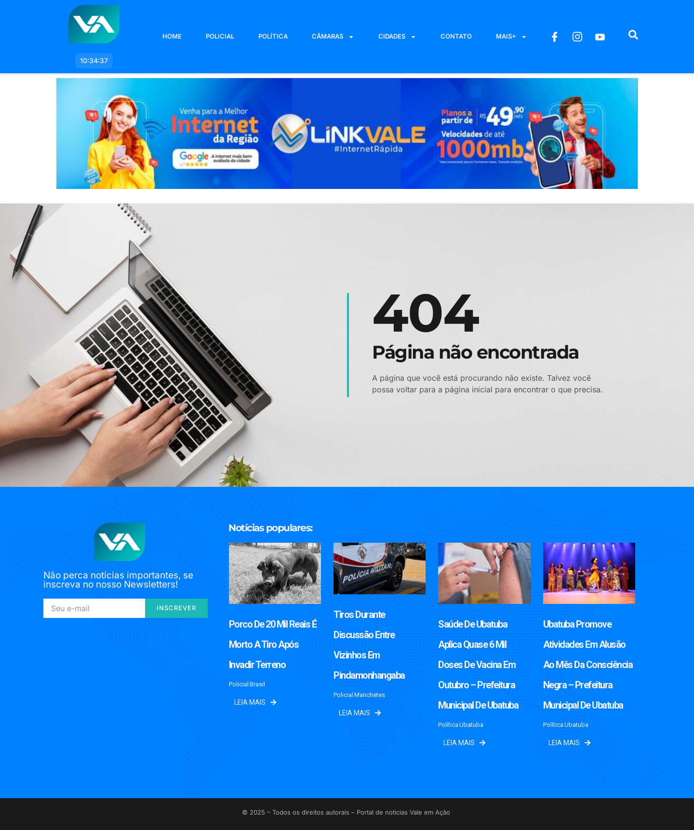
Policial (220, 36)
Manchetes (369, 694)
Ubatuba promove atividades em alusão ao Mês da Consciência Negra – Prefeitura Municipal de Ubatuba (588, 664)
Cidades (397, 37)
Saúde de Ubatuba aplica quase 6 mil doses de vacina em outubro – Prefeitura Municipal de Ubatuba (478, 664)
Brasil (257, 684)
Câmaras (333, 37)
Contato (456, 36)
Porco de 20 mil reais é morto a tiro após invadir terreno (273, 644)
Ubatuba (471, 724)
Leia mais (255, 702)
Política (273, 36)
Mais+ (511, 37)
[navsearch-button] (633, 36)
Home (172, 36)
